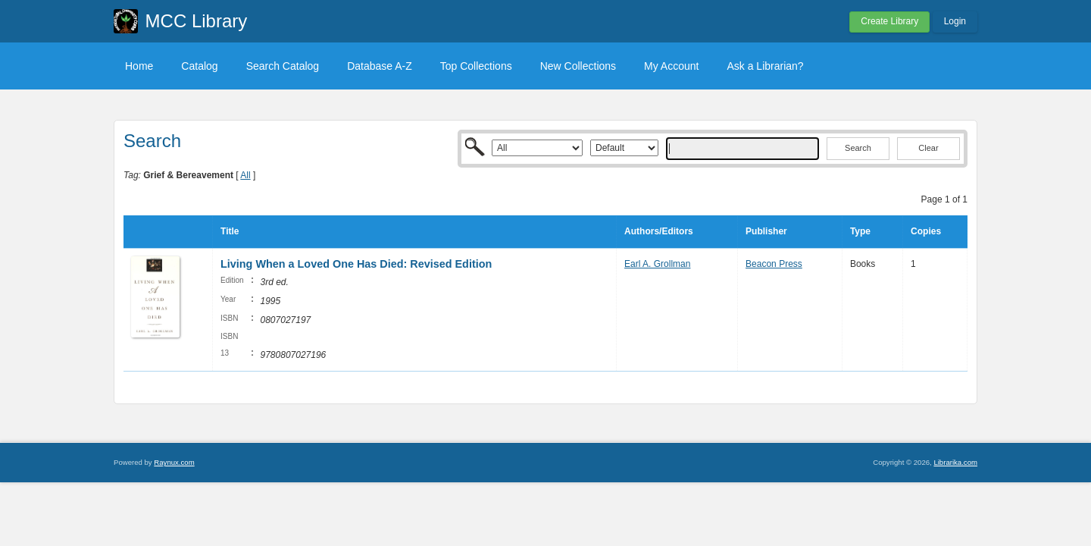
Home (139, 66)
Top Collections (476, 66)
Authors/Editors (658, 231)
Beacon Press (774, 264)
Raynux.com (174, 462)
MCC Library (196, 21)
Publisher (766, 231)
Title (229, 231)
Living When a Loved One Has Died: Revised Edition (356, 264)
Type (860, 231)
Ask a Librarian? (765, 66)
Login (955, 21)
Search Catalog (283, 66)
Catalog (199, 66)
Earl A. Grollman (657, 264)
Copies (926, 231)
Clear (928, 147)
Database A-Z (379, 66)
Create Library (889, 21)
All (245, 175)
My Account (671, 66)
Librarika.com (955, 462)
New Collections (578, 66)
